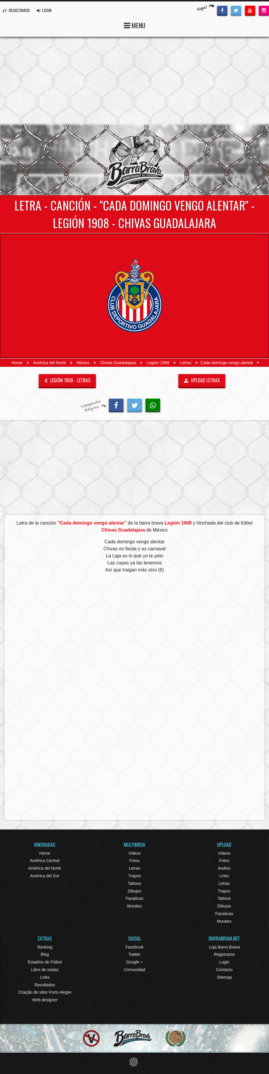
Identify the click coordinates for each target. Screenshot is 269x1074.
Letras (185, 362)
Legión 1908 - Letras (67, 380)
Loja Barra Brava (224, 947)
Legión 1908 (158, 362)
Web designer (44, 999)
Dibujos (134, 891)
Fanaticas (134, 898)
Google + (134, 962)
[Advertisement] (134, 81)
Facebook (134, 947)
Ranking (44, 947)
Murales (134, 906)
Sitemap (224, 977)
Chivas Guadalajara (118, 362)
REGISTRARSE (16, 10)
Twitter (134, 954)
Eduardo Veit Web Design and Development (134, 1062)
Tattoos (134, 883)
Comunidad (134, 969)
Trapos (134, 875)
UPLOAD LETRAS (202, 380)
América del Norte (49, 362)
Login (224, 962)
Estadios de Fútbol (45, 962)
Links (224, 875)
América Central (44, 860)
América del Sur (45, 875)
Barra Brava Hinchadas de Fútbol (134, 159)
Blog (45, 954)
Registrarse (224, 954)
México (83, 362)
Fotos (134, 860)
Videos (134, 853)
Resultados (45, 985)
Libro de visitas (44, 969)
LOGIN (44, 10)
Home (16, 362)
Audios (224, 868)
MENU (135, 24)
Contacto (224, 969)
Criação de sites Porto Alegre (44, 992)
